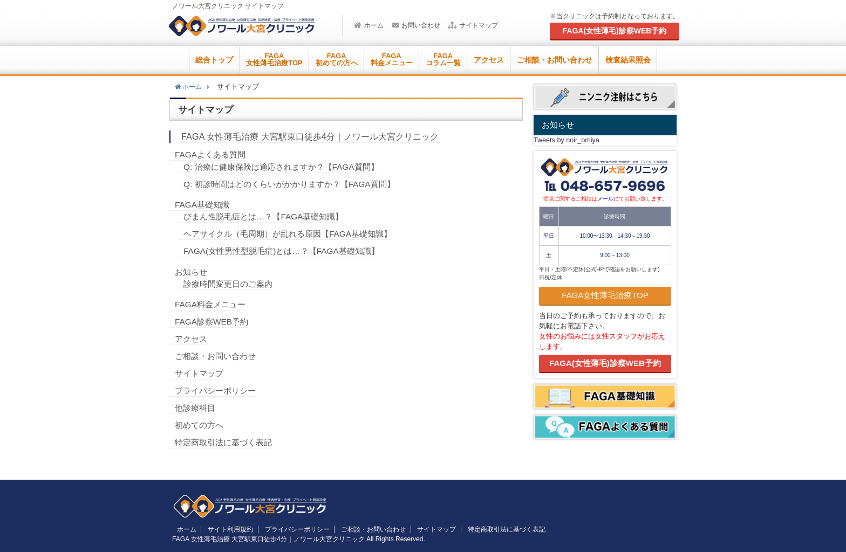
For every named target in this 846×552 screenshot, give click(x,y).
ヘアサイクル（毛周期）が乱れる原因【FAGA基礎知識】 (294, 233)
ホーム (369, 25)
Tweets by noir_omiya (566, 140)
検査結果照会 (628, 60)
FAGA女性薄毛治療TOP (605, 295)
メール (605, 199)
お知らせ (192, 272)
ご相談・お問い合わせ (554, 60)
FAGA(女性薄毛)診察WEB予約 (605, 363)
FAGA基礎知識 (204, 204)
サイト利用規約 (224, 529)
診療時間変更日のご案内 (230, 283)
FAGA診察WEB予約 (213, 321)
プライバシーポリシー (218, 390)
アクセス (489, 60)
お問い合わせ (416, 25)
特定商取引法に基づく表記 (226, 442)
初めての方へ (201, 425)
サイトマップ (473, 25)
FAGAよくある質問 (212, 154)
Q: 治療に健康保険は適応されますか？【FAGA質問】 (287, 166)
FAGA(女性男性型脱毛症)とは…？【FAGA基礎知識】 (287, 251)
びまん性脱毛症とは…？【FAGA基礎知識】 (268, 216)
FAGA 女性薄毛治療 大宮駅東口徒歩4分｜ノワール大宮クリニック (317, 137)
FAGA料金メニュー (212, 304)
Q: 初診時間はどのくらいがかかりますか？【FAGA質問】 (295, 184)
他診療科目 (196, 407)
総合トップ (214, 60)
